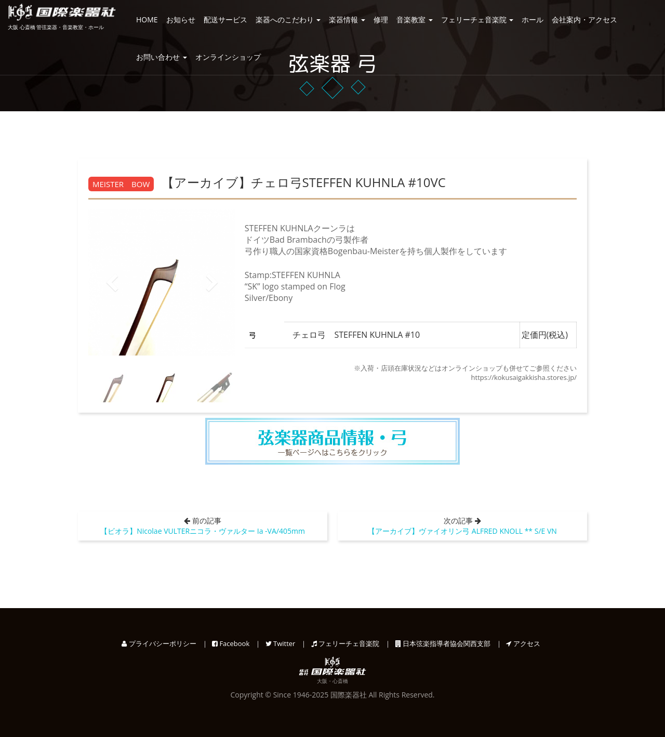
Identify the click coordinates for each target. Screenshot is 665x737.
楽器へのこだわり (288, 19)
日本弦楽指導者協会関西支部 (442, 643)
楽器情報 (347, 19)
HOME (147, 19)
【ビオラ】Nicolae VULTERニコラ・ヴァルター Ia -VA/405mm (202, 531)
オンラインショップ (228, 57)
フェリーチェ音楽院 (477, 19)
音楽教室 (414, 19)
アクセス (523, 643)
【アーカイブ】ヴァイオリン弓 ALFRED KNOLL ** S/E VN (462, 531)
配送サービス (225, 19)
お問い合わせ (161, 57)
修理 (381, 19)
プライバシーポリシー (159, 643)
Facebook (230, 643)
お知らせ (180, 19)
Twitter (280, 643)
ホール (532, 19)
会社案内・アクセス (584, 19)
